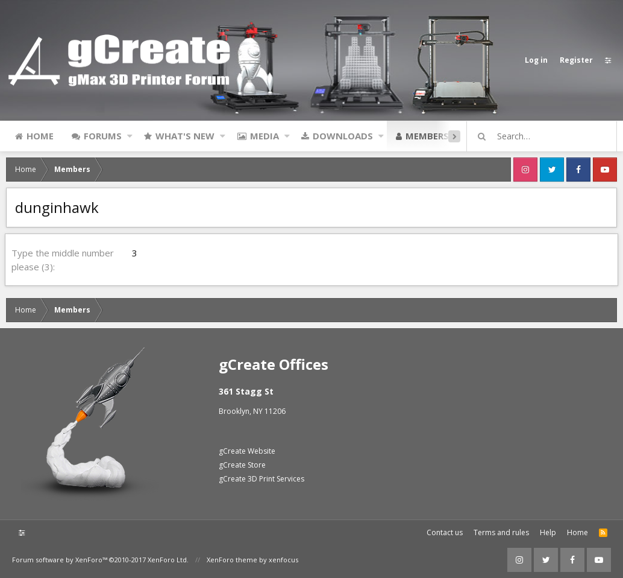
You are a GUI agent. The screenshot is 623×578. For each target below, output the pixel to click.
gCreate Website (247, 451)
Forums (103, 136)
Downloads (343, 136)
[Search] (547, 136)
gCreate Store (242, 465)
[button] (130, 136)
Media (264, 136)
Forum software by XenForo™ (100, 559)
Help (548, 532)
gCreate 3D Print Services (261, 479)
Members (427, 136)
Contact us (445, 532)
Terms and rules (501, 532)
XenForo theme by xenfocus (252, 559)
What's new (184, 136)
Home (40, 136)
